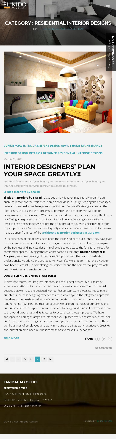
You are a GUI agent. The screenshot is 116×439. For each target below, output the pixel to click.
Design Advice (60, 145)
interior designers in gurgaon (58, 186)
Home (36, 29)
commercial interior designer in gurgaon (80, 181)
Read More (11, 338)
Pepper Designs (104, 420)
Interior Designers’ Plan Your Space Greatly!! (50, 170)
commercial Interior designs (26, 145)
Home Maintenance (87, 145)
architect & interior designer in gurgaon (28, 181)
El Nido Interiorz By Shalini (22, 192)
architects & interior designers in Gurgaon (71, 232)
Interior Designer (43, 153)
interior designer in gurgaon (21, 186)
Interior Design (16, 153)
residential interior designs (80, 153)
